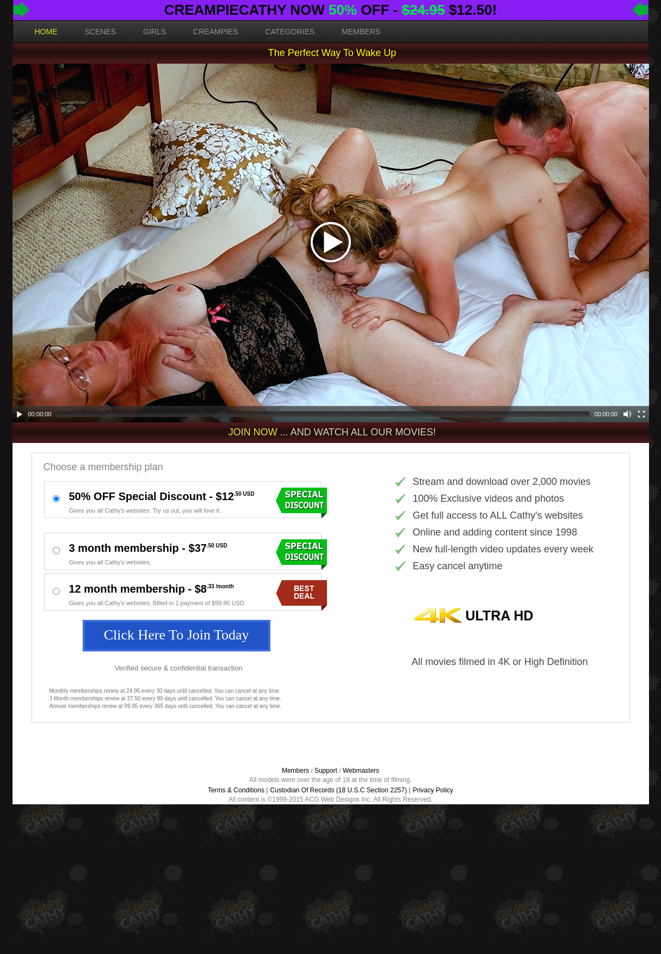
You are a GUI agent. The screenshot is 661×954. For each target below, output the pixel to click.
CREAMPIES (215, 31)
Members (295, 770)
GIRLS (154, 31)
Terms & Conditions (236, 790)
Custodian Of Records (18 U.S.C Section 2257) (338, 790)
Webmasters (361, 770)
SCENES (100, 31)
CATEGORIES (290, 31)
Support (325, 770)
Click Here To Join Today (176, 635)
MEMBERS (361, 31)
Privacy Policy (432, 790)
